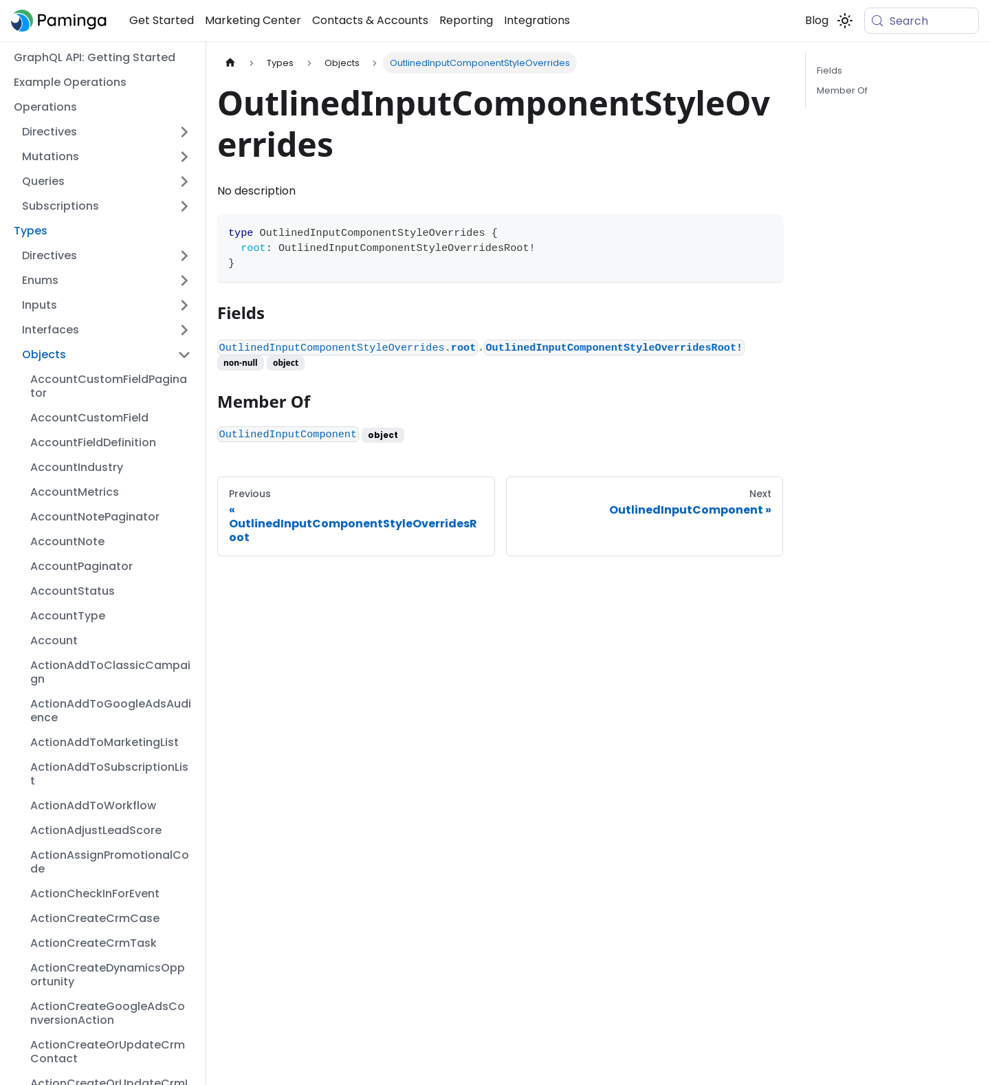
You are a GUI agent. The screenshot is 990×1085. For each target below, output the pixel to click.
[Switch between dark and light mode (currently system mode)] (845, 21)
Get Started (161, 20)
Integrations (537, 20)
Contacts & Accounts (370, 20)
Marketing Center (253, 20)
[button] (106, 132)
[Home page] (230, 63)
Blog (816, 20)
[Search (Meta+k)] (921, 21)
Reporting (466, 20)
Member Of (842, 90)
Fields (829, 70)
